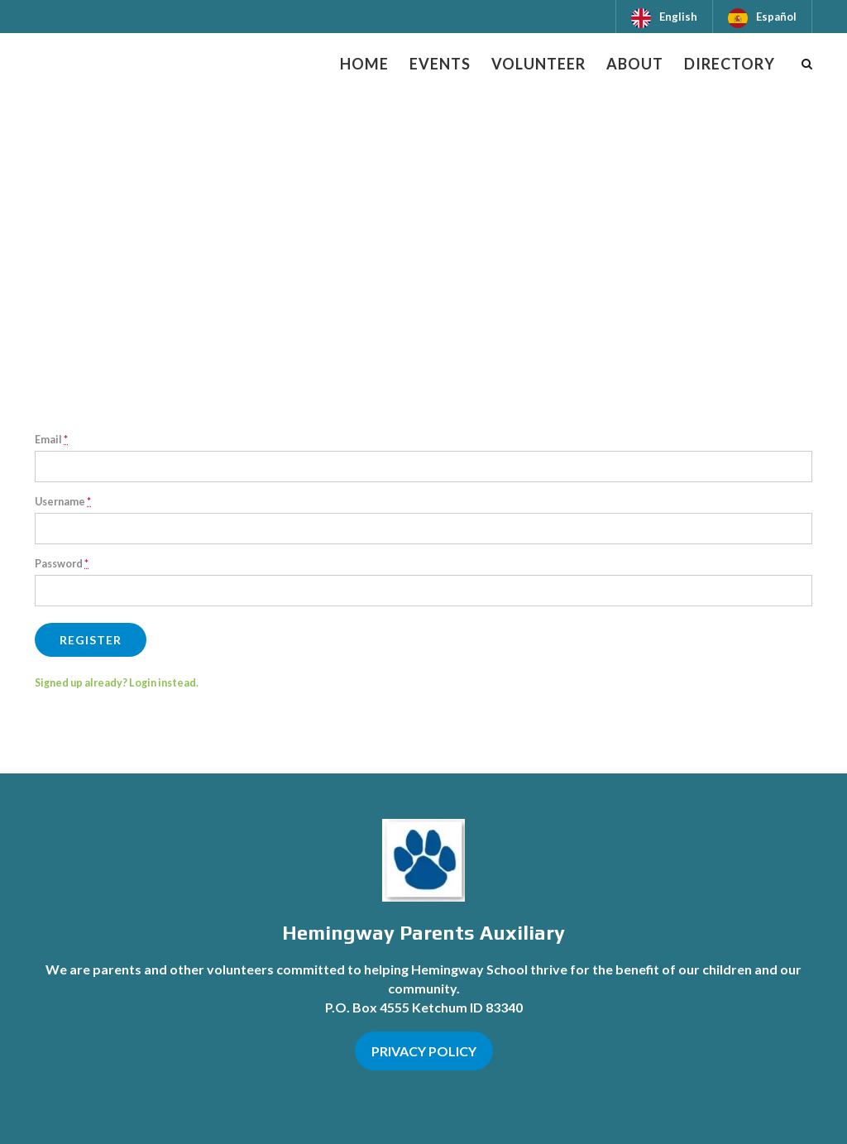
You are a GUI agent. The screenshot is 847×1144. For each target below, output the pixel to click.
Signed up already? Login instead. (117, 683)
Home (364, 64)
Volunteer (538, 64)
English (678, 16)
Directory (729, 64)
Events (440, 64)
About (634, 64)
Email (51, 439)
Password (62, 564)
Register (91, 640)
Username (63, 501)
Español (776, 16)
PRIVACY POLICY (423, 1051)
